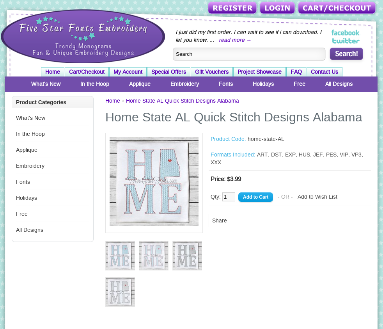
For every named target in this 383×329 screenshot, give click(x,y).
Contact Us (324, 72)
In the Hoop (94, 84)
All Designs (339, 84)
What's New (45, 84)
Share (219, 220)
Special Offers (168, 72)
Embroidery (184, 84)
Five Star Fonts (82, 35)
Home (52, 72)
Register (233, 8)
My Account (127, 72)
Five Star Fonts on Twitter (346, 40)
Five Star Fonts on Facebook (346, 32)
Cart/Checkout (337, 8)
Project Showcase (260, 72)
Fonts (226, 84)
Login (278, 8)
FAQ (296, 72)
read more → (235, 40)
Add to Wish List (317, 197)
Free (299, 84)
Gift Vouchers (212, 72)
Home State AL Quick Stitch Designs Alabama (182, 101)
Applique (140, 84)
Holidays (263, 84)
